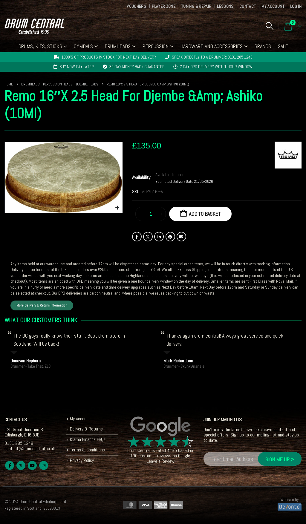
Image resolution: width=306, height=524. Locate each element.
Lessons (225, 6)
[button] (269, 26)
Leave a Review (161, 462)
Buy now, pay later (76, 66)
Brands (262, 46)
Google (184, 456)
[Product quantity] (150, 214)
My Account (272, 6)
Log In (296, 6)
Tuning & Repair (196, 6)
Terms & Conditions (87, 451)
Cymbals (83, 46)
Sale (283, 46)
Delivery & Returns (86, 430)
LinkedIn (159, 236)
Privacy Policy (82, 462)
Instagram (43, 465)
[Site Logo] (34, 26)
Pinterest (170, 236)
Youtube (32, 465)
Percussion (155, 46)
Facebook (137, 236)
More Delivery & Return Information (42, 305)
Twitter (148, 236)
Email (181, 236)
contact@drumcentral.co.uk (29, 449)
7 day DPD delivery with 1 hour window (216, 66)
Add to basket (205, 213)
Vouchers (136, 6)
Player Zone (163, 6)
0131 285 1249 (18, 443)
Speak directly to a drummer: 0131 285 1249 (212, 57)
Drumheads (118, 46)
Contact (247, 6)
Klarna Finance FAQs (88, 441)
